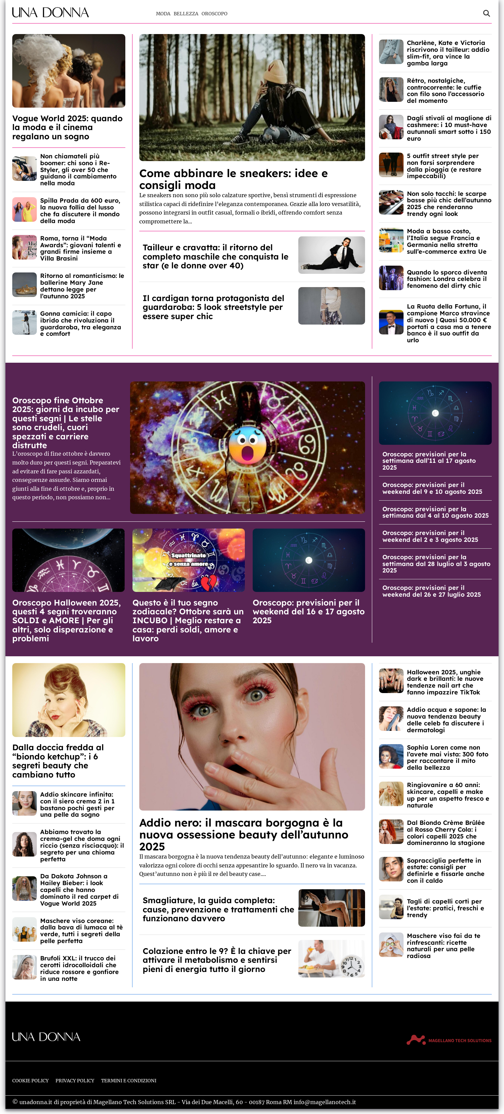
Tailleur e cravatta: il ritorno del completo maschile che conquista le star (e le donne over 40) (215, 256)
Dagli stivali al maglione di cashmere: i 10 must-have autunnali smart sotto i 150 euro (449, 128)
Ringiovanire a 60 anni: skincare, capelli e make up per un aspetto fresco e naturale (448, 795)
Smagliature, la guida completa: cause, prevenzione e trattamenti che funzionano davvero (218, 909)
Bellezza (186, 14)
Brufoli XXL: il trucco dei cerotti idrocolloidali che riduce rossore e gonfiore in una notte (79, 968)
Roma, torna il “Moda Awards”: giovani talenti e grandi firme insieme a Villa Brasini (80, 248)
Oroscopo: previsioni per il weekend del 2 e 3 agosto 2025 (430, 536)
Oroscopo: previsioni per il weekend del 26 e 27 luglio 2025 (431, 591)
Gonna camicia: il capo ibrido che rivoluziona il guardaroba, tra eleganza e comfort (80, 324)
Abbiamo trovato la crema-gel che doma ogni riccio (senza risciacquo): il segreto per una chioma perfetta (82, 845)
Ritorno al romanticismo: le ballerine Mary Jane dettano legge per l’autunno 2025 (82, 286)
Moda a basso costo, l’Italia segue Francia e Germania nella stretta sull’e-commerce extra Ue (447, 241)
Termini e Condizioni (128, 1081)
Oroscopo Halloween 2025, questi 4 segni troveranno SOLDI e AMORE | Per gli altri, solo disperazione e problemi (66, 620)
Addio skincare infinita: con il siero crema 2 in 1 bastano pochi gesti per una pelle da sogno (77, 804)
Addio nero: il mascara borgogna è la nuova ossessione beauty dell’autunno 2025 (243, 834)
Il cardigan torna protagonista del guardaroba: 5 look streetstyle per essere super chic (213, 307)
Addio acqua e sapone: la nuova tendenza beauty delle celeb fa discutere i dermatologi (446, 720)
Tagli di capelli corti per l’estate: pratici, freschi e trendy (445, 908)
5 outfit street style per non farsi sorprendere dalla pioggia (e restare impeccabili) (444, 166)
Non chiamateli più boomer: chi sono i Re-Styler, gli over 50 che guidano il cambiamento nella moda (78, 169)
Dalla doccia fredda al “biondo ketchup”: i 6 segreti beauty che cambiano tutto (58, 760)
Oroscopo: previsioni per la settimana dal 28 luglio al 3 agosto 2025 (436, 564)
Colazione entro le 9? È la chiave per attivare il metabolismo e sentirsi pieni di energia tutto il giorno (217, 960)
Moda (163, 14)
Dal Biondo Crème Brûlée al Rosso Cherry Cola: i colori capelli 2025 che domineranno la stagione (446, 833)
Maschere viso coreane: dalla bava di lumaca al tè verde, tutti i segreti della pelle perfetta (81, 931)
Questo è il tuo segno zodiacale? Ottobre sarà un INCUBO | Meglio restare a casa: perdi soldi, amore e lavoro (188, 620)
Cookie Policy (30, 1081)
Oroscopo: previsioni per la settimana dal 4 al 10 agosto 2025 (435, 512)
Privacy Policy (75, 1081)
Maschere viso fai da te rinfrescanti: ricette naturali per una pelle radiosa (444, 946)
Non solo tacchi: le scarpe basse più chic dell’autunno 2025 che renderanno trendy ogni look (449, 204)
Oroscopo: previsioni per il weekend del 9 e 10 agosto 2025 (432, 488)
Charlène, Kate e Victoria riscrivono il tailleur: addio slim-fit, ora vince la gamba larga (448, 53)
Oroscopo (214, 14)
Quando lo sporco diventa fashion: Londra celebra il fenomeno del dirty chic (447, 279)
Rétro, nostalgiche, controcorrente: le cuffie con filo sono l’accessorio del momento (445, 91)
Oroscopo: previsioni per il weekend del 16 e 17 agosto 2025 (309, 611)
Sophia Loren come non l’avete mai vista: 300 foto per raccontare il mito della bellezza (447, 757)
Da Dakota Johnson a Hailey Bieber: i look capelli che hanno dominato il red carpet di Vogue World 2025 (79, 889)
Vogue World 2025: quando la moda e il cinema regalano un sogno (67, 127)
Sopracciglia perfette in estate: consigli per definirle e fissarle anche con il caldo (446, 870)
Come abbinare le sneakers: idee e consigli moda (233, 179)
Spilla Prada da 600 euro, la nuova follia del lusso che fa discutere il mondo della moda (80, 210)
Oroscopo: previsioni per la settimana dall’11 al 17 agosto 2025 (429, 461)
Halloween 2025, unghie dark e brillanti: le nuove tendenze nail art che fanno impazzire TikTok (445, 682)
